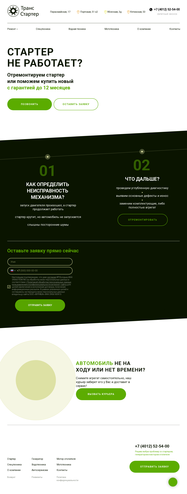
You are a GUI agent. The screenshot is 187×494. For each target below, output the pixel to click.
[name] (40, 259)
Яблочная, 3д (114, 11)
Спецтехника (43, 29)
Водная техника (77, 29)
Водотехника (39, 464)
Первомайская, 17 (60, 11)
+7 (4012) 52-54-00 (167, 9)
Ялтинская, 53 (137, 11)
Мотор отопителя (66, 459)
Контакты (174, 29)
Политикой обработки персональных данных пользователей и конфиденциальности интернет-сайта (41, 280)
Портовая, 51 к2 (89, 11)
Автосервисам (40, 470)
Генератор (37, 459)
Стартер (11, 459)
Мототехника (111, 29)
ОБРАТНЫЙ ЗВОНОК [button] (167, 14)
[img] (23, 11)
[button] (76, 104)
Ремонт (11, 29)
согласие (51, 274)
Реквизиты (37, 477)
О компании (144, 29)
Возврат (11, 477)
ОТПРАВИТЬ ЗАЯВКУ (40, 302)
